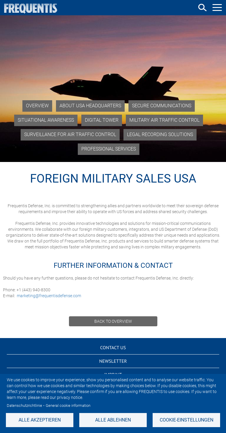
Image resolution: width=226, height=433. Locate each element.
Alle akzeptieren (40, 420)
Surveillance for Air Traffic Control (70, 134)
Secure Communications (161, 105)
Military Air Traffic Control (164, 120)
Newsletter (113, 361)
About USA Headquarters (90, 105)
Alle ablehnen (113, 420)
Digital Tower (101, 120)
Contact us (113, 347)
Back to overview (113, 321)
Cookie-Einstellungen (186, 420)
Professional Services (108, 149)
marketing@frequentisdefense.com (49, 295)
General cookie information (68, 405)
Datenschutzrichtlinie (24, 405)
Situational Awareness (46, 120)
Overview (37, 105)
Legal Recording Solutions (160, 134)
